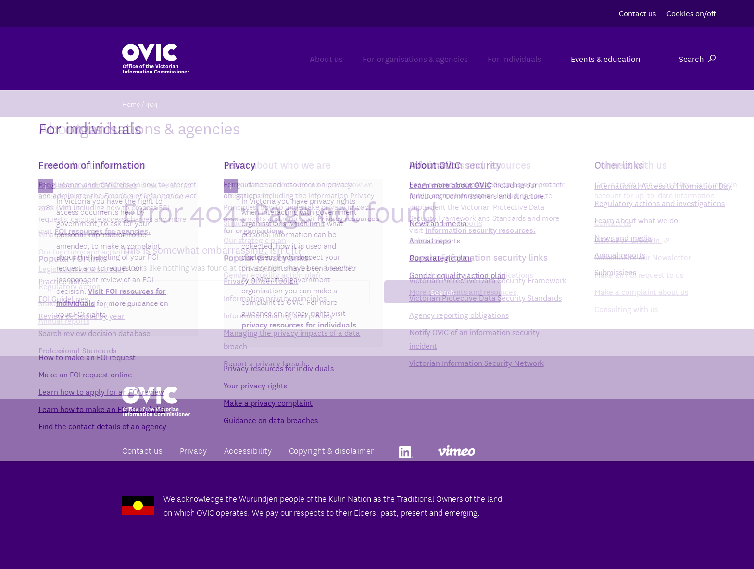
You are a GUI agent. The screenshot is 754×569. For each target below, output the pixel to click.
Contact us (637, 13)
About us (279, 58)
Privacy (193, 450)
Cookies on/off (691, 13)
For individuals (505, 58)
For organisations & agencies (387, 58)
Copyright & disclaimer (331, 450)
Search (697, 58)
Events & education (606, 58)
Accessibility (248, 450)
